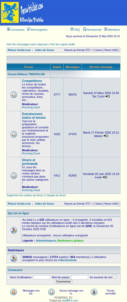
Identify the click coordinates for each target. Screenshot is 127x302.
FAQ (75, 29)
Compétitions (32, 81)
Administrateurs (46, 240)
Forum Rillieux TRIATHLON (26, 74)
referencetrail (67, 260)
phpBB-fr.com (70, 300)
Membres (112, 29)
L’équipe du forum (55, 195)
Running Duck (31, 107)
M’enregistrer (37, 29)
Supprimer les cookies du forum (25, 195)
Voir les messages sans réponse (27, 44)
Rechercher (92, 29)
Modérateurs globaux (70, 240)
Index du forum (44, 50)
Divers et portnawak (30, 162)
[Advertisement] (86, 13)
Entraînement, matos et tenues (34, 115)
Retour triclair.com (19, 50)
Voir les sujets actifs (62, 44)
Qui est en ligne (18, 213)
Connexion (16, 29)
